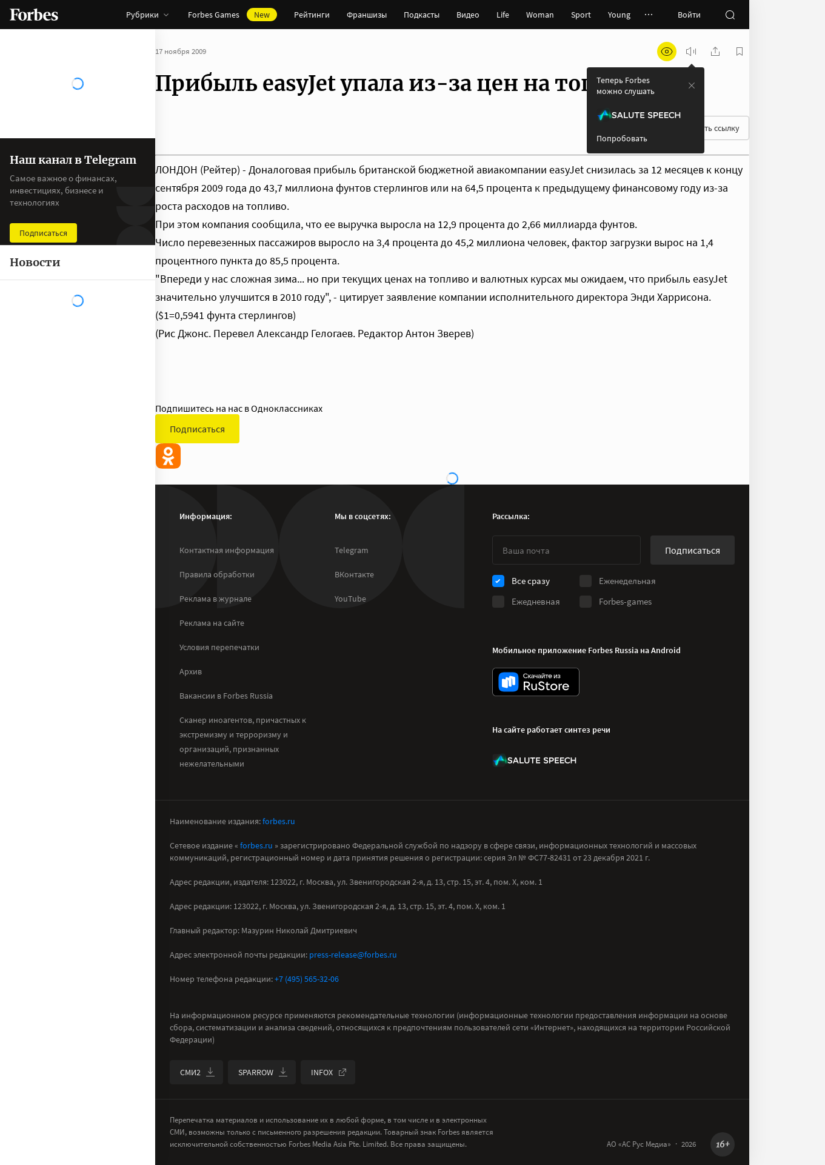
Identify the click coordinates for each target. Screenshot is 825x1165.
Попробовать (621, 138)
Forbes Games (232, 14)
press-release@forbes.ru (353, 954)
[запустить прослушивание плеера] (691, 51)
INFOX (329, 1072)
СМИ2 (197, 1072)
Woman (540, 14)
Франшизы (367, 14)
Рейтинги (312, 14)
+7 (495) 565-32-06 (307, 978)
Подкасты (421, 14)
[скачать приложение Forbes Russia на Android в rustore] (536, 682)
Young (619, 14)
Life (502, 14)
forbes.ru (278, 821)
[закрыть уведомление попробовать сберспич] (691, 85)
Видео (467, 14)
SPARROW (263, 1072)
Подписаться (197, 429)
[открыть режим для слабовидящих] (666, 51)
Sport (581, 14)
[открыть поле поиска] (730, 14)
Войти (689, 14)
